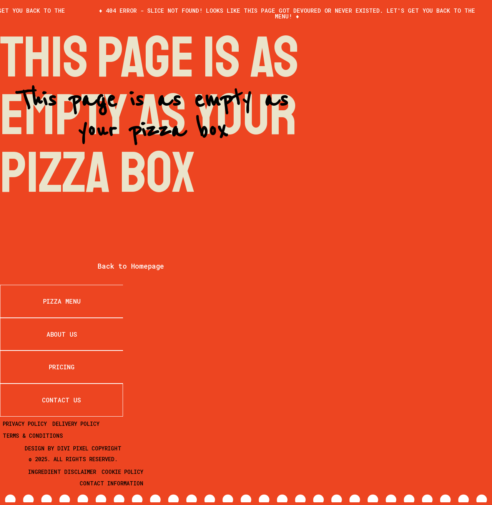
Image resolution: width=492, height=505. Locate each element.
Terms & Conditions (33, 435)
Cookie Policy (122, 471)
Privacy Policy (25, 423)
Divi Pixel (72, 448)
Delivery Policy (76, 423)
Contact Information (111, 483)
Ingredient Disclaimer (62, 471)
